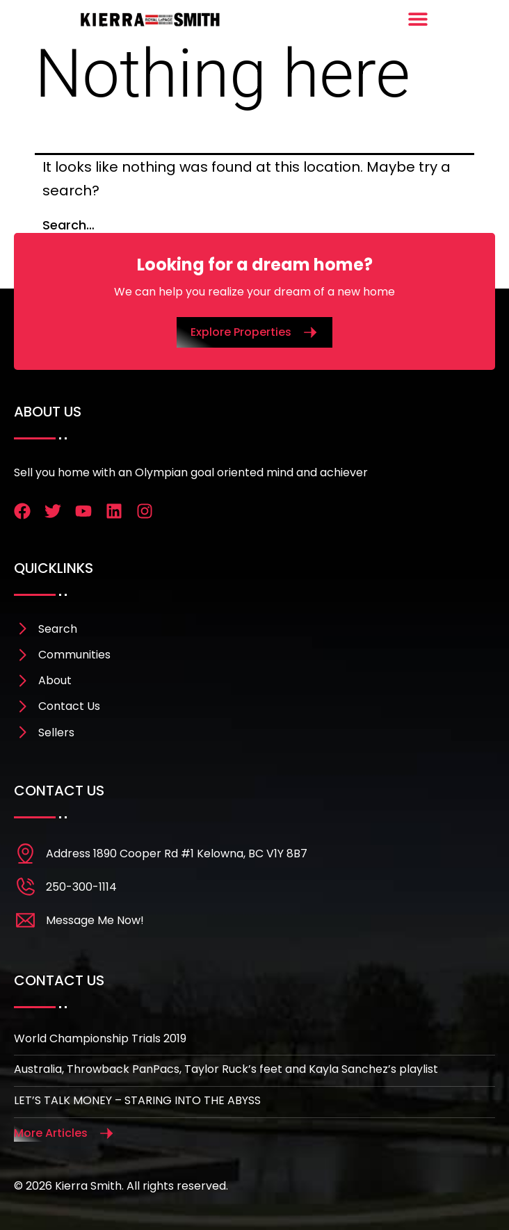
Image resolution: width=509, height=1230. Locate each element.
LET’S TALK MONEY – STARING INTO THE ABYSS (137, 1100)
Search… (68, 225)
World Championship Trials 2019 (100, 1038)
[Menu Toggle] (417, 18)
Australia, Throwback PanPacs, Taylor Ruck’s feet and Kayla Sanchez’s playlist (226, 1069)
